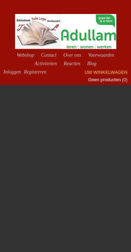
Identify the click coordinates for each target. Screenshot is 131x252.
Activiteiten (46, 63)
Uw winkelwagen (106, 72)
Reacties (72, 63)
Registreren (35, 72)
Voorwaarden (101, 55)
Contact (49, 55)
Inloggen (12, 72)
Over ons (72, 55)
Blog (91, 63)
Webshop (25, 55)
